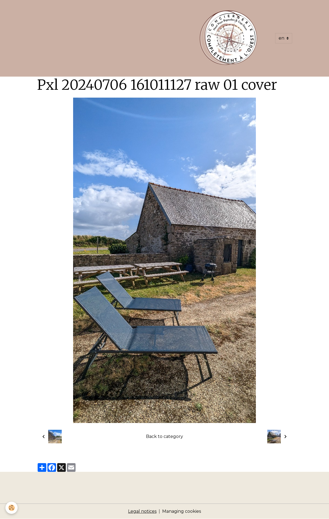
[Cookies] (11, 508)
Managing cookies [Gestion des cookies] (181, 511)
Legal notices (142, 511)
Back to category (164, 436)
